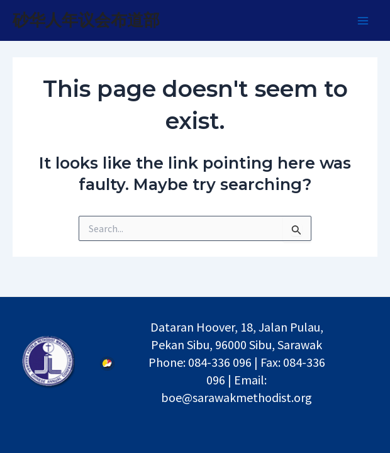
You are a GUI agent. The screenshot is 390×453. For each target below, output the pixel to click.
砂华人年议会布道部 (86, 20)
